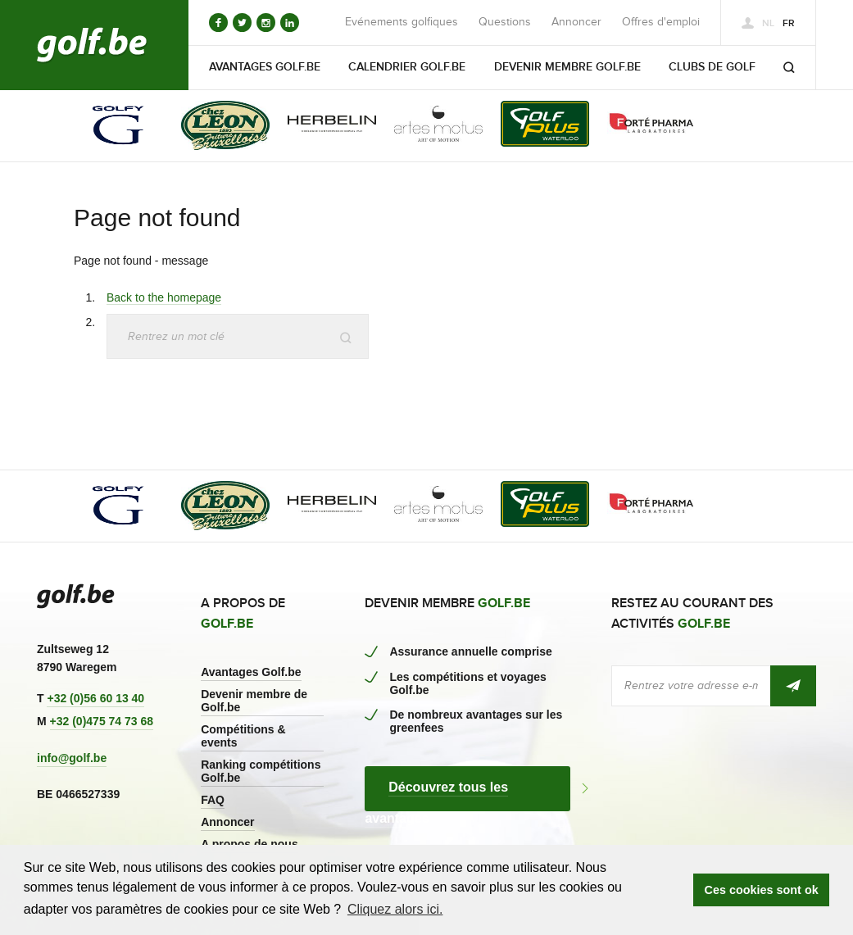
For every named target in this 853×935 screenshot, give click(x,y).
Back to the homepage (164, 297)
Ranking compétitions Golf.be (260, 771)
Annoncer (576, 22)
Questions (505, 22)
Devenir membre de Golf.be (254, 701)
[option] (107, 126)
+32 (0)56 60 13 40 (95, 698)
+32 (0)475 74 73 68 (102, 721)
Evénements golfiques (401, 22)
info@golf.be (72, 758)
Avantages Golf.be (251, 672)
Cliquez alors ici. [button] (394, 909)
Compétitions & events (243, 736)
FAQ (213, 799)
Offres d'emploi (661, 22)
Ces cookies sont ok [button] (762, 889)
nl (768, 23)
